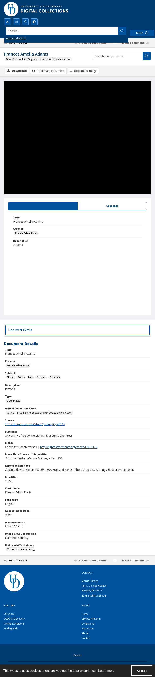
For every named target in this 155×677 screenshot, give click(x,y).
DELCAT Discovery (14, 618)
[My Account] (25, 22)
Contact (86, 638)
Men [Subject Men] (30, 377)
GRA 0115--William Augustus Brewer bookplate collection (38, 59)
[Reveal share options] (16, 22)
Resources (87, 628)
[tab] (43, 206)
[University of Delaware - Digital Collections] (36, 9)
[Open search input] (7, 22)
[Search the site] (62, 31)
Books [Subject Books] (21, 377)
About (85, 633)
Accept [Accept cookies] (142, 670)
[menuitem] (77, 654)
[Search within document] (147, 56)
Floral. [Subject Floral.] (10, 377)
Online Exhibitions (14, 623)
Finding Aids (11, 628)
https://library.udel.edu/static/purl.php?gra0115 (35, 424)
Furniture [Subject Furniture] (55, 377)
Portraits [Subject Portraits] (41, 377)
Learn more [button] (106, 670)
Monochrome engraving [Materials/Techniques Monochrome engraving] (21, 549)
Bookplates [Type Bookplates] (13, 400)
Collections (88, 623)
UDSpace (9, 614)
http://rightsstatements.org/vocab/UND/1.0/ (68, 447)
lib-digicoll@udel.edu (94, 595)
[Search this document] (118, 56)
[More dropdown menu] (142, 33)
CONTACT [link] (87, 572)
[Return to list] (23, 42)
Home (85, 614)
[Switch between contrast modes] (34, 22)
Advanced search (16, 38)
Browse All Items (91, 618)
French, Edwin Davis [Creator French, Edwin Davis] (26, 233)
